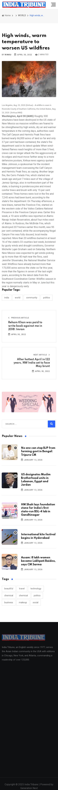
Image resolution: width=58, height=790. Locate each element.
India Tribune (31, 786)
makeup (23, 602)
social (35, 602)
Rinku (8, 55)
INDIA (6, 297)
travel (22, 588)
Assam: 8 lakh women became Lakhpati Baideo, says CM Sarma (38, 561)
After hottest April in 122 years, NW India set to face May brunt (32, 363)
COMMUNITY (31, 297)
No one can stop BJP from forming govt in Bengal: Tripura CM (38, 451)
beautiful (8, 588)
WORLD (22, 15)
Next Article (41, 355)
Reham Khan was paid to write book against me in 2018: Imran (25, 326)
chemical (8, 595)
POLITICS (46, 297)
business (8, 602)
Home (6, 15)
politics (37, 595)
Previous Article (18, 318)
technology (35, 588)
